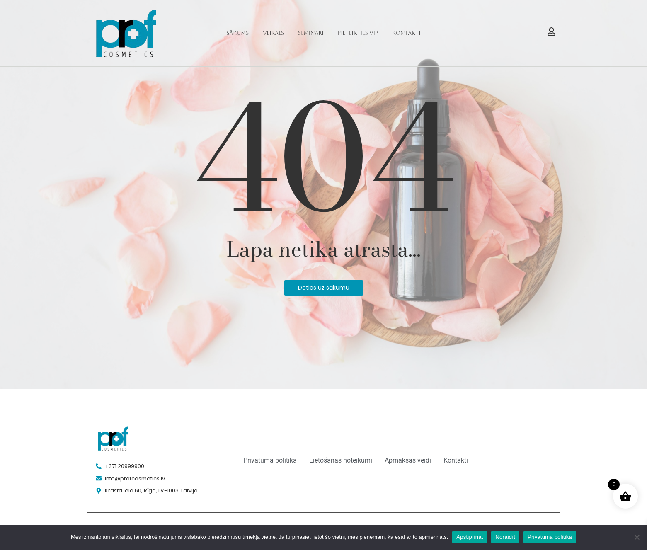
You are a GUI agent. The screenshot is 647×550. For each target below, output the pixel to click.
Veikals (273, 33)
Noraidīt (505, 537)
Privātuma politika (550, 537)
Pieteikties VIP (358, 33)
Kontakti (406, 33)
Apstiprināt (469, 537)
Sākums (238, 33)
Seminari (311, 33)
